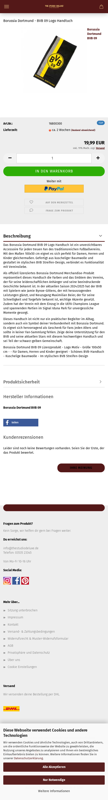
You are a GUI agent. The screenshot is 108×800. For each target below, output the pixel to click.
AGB (10, 646)
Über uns (14, 660)
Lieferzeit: (10, 130)
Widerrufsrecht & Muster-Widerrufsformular (38, 639)
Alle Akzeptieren (54, 767)
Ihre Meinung (81, 468)
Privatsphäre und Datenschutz (29, 653)
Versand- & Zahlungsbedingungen (31, 632)
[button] (9, 158)
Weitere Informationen (54, 791)
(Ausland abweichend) (83, 130)
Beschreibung (17, 236)
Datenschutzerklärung (28, 758)
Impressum (15, 617)
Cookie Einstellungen (22, 667)
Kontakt (13, 624)
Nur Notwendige (54, 780)
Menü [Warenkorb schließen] (6, 6)
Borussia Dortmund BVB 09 (94, 34)
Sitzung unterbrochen (22, 610)
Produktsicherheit (21, 382)
